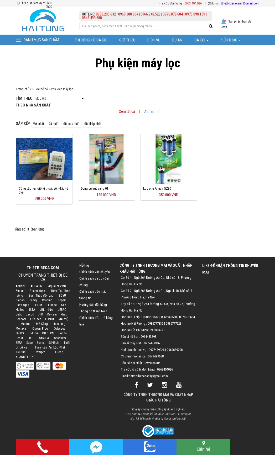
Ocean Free (40, 328)
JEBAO (62, 310)
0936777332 (155, 323)
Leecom (21, 319)
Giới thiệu (127, 40)
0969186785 (152, 363)
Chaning (47, 300)
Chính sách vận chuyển (94, 272)
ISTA (32, 310)
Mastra (25, 324)
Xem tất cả (127, 111)
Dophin (62, 300)
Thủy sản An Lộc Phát (50, 347)
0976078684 (187, 317)
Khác (64, 314)
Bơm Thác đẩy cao (41, 295)
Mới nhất (38, 124)
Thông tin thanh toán (93, 311)
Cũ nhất (53, 124)
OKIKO (20, 333)
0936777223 (173, 323)
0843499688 (156, 356)
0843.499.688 (92, 18)
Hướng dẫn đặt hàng (93, 305)
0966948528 (169, 317)
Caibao (20, 300)
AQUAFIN (36, 286)
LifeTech (35, 319)
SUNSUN (53, 343)
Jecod (30, 314)
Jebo (19, 314)
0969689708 (175, 350)
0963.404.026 (193, 3)
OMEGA (33, 333)
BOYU (62, 295)
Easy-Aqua (22, 305)
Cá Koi (201, 40)
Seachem (60, 338)
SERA (19, 343)
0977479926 (152, 343)
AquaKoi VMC (57, 286)
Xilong (59, 352)
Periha (63, 333)
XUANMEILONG (25, 357)
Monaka (21, 328)
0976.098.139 (195, 14)
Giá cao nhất (71, 124)
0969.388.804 (128, 14)
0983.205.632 (106, 14)
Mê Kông (42, 324)
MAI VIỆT (64, 319)
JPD (40, 314)
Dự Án (177, 40)
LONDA (49, 319)
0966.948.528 (150, 14)
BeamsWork (37, 291)
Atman (149, 111)
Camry (33, 300)
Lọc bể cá (41, 89)
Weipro (40, 352)
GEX (63, 305)
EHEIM (38, 305)
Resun (20, 338)
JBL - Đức (46, 310)
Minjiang (59, 324)
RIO (31, 338)
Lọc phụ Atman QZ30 (157, 188)
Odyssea (59, 328)
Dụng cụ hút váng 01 (94, 188)
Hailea (20, 310)
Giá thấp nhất (92, 124)
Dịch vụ (153, 40)
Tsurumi (21, 352)
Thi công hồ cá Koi (91, 40)
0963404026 (157, 330)
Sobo (29, 343)
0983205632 (151, 317)
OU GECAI (48, 333)
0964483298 (148, 337)
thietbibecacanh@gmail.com (240, 3)
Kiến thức (231, 40)
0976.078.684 (173, 14)
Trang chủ (22, 89)
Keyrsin (52, 314)
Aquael (20, 286)
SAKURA (44, 338)
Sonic (40, 343)
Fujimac (51, 305)
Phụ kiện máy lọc (62, 89)
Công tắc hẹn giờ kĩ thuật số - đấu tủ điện (43, 190)
